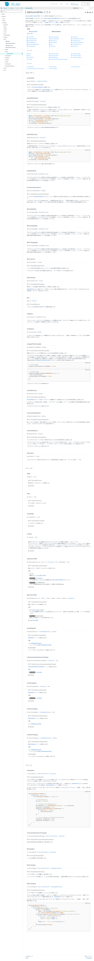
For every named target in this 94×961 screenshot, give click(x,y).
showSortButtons (77, 44)
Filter (22, 8)
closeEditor (31, 57)
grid (51, 44)
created (30, 59)
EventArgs (51, 660)
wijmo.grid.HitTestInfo (57, 579)
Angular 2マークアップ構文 (52, 22)
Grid (17, 8)
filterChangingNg (54, 38)
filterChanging (76, 66)
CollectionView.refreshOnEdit (43, 360)
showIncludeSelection (78, 42)
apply (29, 53)
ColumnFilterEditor (42, 81)
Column (44, 575)
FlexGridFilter (34, 31)
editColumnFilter (54, 53)
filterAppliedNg (31, 46)
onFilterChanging (77, 57)
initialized (52, 46)
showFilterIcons (76, 40)
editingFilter (31, 66)
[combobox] (11, 11)
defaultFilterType (32, 40)
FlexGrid (34, 301)
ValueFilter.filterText (38, 196)
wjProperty (75, 46)
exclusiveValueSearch (33, 44)
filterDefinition (53, 42)
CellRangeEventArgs (45, 631)
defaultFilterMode (32, 38)
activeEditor (31, 37)
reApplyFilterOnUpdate (78, 38)
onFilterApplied (76, 53)
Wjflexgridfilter (29, 8)
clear (29, 55)
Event (38, 773)
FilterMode (43, 101)
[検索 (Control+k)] (87, 8)
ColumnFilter (71, 598)
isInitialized (75, 37)
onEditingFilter (54, 57)
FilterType (43, 137)
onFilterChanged (77, 55)
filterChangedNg (54, 37)
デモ (61, 3)
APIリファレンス (75, 3)
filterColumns (53, 40)
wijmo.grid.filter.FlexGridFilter (33, 16)
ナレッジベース (54, 3)
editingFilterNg (31, 42)
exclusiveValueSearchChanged (36, 68)
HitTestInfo (50, 562)
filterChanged (53, 68)
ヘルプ (66, 3)
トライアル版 (86, 3)
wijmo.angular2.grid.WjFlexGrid (52, 18)
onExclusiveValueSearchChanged (58, 59)
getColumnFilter (54, 55)
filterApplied (53, 66)
